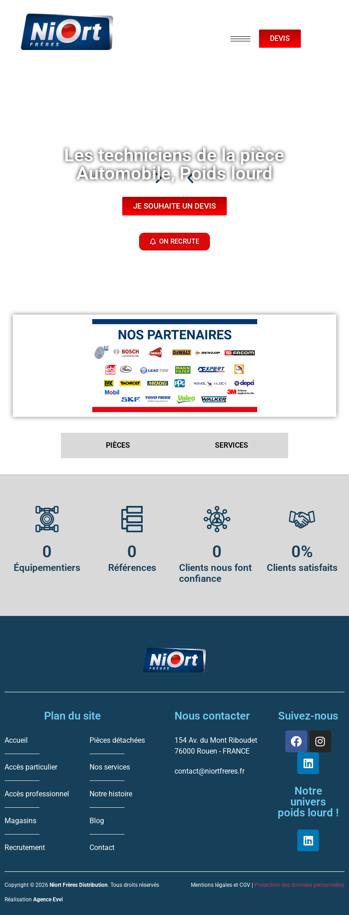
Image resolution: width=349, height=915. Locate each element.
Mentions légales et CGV (220, 885)
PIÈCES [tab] (118, 445)
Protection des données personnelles (299, 885)
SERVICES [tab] (231, 445)
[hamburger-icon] (240, 39)
